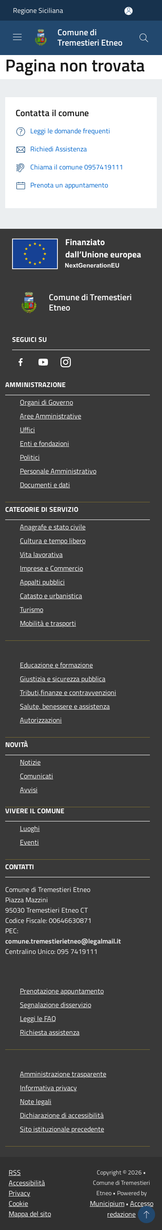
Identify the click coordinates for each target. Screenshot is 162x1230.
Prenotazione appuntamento (62, 991)
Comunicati (36, 776)
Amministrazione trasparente (63, 1074)
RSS (15, 1172)
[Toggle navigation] (17, 37)
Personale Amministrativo (58, 471)
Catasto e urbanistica (51, 595)
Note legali (35, 1101)
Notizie (30, 762)
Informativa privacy (48, 1087)
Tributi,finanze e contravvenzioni (68, 692)
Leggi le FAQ (38, 1018)
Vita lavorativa (41, 554)
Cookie (18, 1203)
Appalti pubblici (42, 582)
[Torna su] (146, 1214)
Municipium (107, 1203)
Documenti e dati (45, 485)
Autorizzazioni (41, 720)
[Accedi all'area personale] (128, 11)
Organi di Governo (46, 402)
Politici (30, 457)
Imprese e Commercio (51, 568)
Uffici (27, 429)
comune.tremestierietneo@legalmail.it (63, 941)
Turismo (31, 609)
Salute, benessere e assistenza (65, 706)
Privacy (19, 1193)
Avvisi (29, 789)
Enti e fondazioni (44, 443)
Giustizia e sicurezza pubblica (62, 678)
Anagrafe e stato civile (53, 527)
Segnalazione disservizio (55, 1004)
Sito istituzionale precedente (62, 1129)
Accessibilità (27, 1183)
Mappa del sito (30, 1213)
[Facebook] (20, 362)
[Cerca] (144, 38)
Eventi (29, 842)
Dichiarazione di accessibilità (62, 1115)
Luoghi (30, 828)
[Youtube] (43, 362)
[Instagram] (65, 362)
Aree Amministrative (50, 416)
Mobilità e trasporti (48, 623)
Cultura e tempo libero (53, 540)
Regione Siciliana (38, 10)
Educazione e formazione (56, 665)
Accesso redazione (130, 1208)
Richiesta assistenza (49, 1032)
